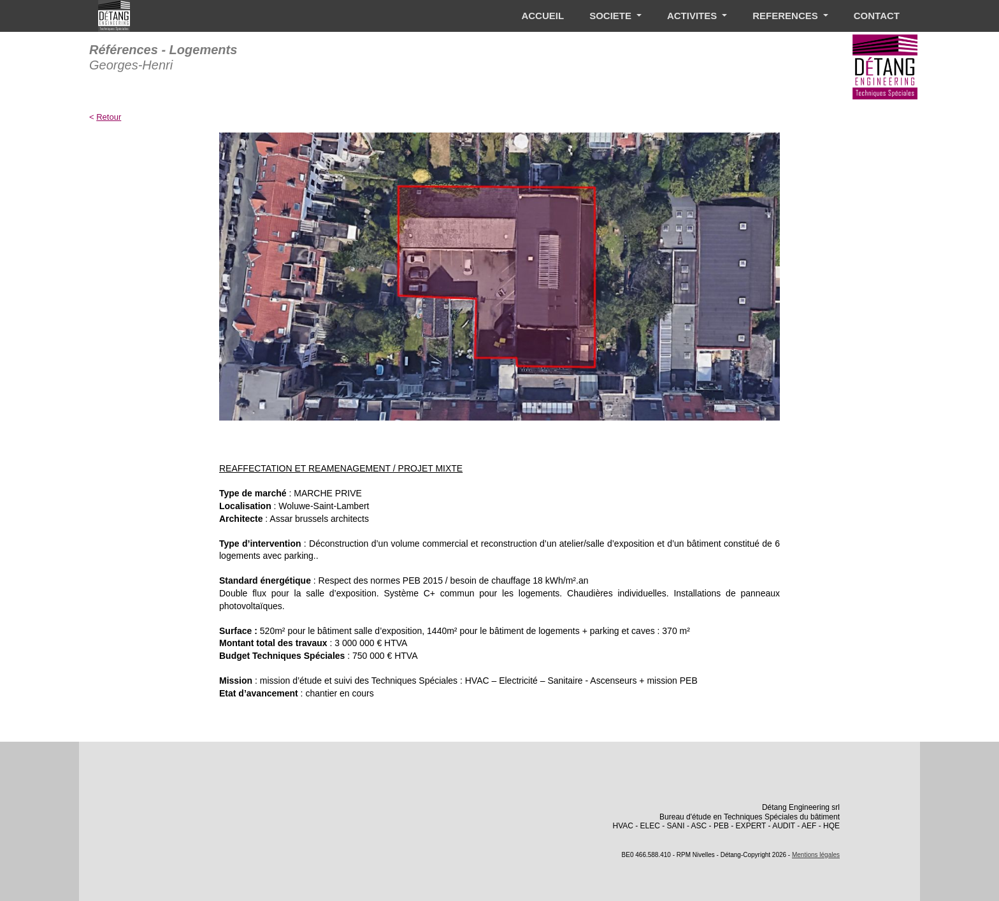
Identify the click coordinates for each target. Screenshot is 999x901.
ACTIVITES (693, 15)
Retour (108, 117)
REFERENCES (786, 15)
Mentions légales (816, 854)
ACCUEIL (542, 15)
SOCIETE (611, 15)
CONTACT (877, 15)
